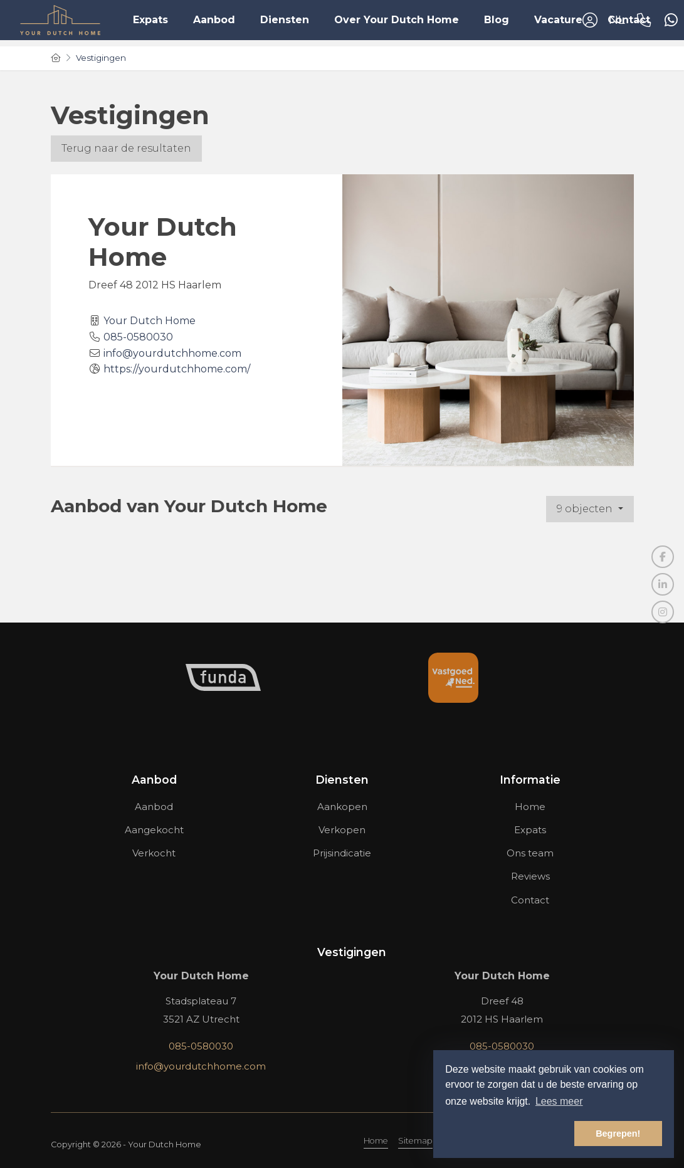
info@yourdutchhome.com (172, 353)
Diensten (284, 20)
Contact (629, 20)
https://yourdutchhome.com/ (176, 369)
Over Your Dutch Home (396, 20)
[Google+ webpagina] (662, 612)
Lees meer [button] (559, 1101)
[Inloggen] (590, 20)
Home (376, 1140)
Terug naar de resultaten (126, 148)
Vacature (558, 20)
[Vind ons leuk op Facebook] (662, 556)
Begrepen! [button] (618, 1134)
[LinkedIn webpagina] (662, 584)
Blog (496, 20)
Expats (150, 20)
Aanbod (214, 20)
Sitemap (415, 1140)
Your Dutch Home (149, 321)
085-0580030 (138, 337)
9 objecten (586, 509)
